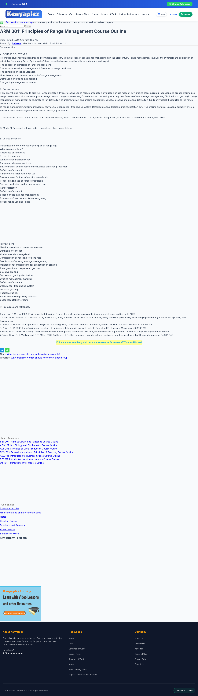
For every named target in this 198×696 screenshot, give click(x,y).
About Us (139, 638)
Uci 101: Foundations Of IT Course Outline (22, 462)
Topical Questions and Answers (83, 674)
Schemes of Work (65, 14)
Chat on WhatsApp (179, 4)
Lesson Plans (82, 14)
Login (173, 14)
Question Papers (8, 521)
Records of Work (108, 14)
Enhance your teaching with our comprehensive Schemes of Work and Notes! (99, 342)
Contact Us (140, 643)
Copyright (139, 664)
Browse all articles (9, 508)
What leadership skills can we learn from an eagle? (33, 354)
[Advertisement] (82, 223)
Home (71, 638)
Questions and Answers (12, 525)
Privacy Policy (141, 659)
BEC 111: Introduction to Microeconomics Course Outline (29, 459)
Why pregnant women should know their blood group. (39, 357)
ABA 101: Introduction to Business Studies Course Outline (30, 455)
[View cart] (161, 14)
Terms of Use (141, 654)
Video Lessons (7, 529)
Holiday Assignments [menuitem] (129, 14)
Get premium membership (19, 22)
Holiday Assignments (78, 669)
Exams (51, 14)
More (146, 14)
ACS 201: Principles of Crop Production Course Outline (28, 448)
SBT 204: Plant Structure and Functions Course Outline (29, 441)
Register (186, 14)
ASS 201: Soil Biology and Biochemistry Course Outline (28, 445)
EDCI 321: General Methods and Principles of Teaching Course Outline (36, 452)
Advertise (139, 649)
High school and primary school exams (20, 512)
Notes (95, 14)
